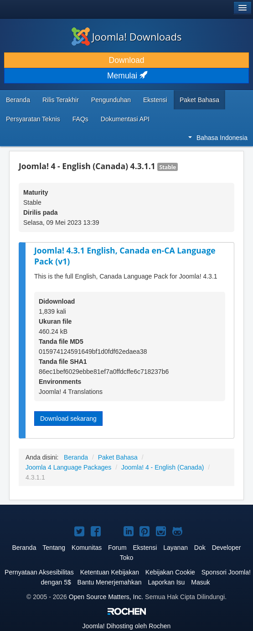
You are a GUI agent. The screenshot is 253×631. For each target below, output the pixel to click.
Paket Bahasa (199, 99)
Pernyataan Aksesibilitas (39, 572)
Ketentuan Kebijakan (109, 572)
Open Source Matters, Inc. (106, 596)
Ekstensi (155, 99)
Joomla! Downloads (127, 36)
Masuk (200, 582)
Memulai (126, 75)
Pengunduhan (111, 99)
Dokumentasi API (125, 119)
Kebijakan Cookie (170, 572)
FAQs (80, 119)
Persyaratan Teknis (33, 119)
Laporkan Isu (166, 582)
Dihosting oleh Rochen (127, 626)
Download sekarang (68, 418)
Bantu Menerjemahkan (109, 582)
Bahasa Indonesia (218, 137)
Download (127, 60)
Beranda (18, 99)
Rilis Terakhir (60, 99)
